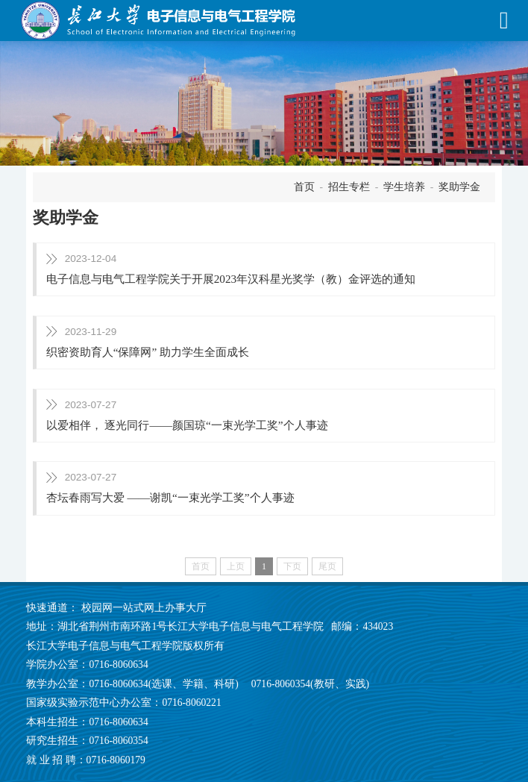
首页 (304, 187)
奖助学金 (459, 187)
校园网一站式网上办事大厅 (144, 607)
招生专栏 (349, 187)
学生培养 (404, 187)
